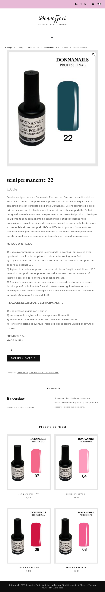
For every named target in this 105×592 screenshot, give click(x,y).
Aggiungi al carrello (23, 358)
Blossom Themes (88, 585)
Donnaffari (52, 18)
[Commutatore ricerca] (93, 4)
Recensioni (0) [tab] (53, 388)
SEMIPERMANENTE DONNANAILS (44, 372)
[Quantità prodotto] (12, 349)
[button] (93, 54)
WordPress (58, 588)
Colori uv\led (22, 372)
